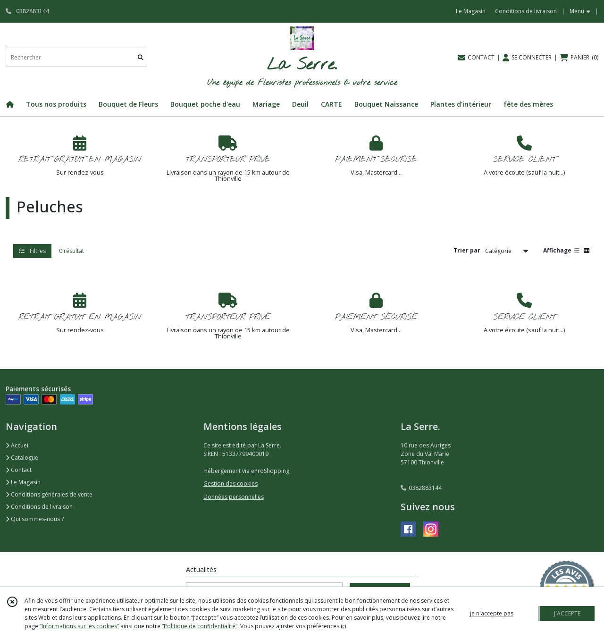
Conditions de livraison (39, 507)
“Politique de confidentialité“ (199, 626)
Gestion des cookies (230, 484)
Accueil (18, 445)
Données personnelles (233, 497)
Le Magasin (23, 482)
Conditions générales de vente (49, 494)
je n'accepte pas (491, 613)
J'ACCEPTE (567, 613)
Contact (19, 470)
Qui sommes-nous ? (35, 519)
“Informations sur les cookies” (79, 626)
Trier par (466, 250)
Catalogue (22, 458)
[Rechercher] (140, 57)
